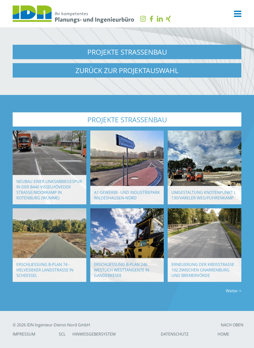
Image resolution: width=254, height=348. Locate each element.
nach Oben (232, 325)
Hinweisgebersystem (94, 334)
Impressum (24, 334)
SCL (62, 334)
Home (223, 334)
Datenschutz (175, 334)
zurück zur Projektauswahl (127, 70)
